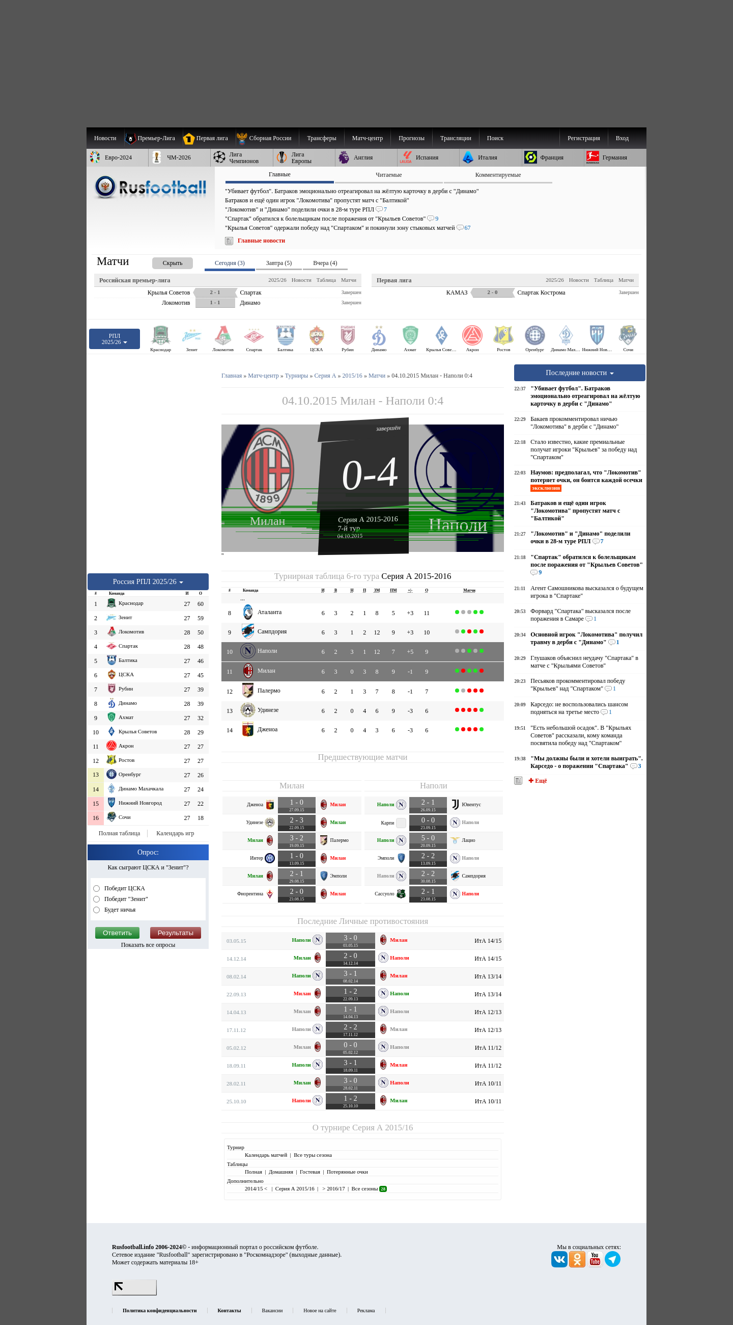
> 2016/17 (333, 1188)
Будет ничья (119, 909)
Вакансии (272, 1310)
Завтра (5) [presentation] (279, 263)
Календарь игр (175, 833)
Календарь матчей (266, 1155)
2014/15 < (257, 1188)
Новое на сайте (319, 1310)
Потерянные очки (347, 1172)
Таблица (326, 280)
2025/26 (277, 280)
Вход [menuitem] (622, 138)
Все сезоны (369, 1188)
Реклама (366, 1310)
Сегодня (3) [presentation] (230, 263)
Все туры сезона (313, 1155)
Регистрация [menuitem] (584, 138)
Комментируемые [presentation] (498, 174)
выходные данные (315, 1254)
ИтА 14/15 (487, 940)
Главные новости (261, 240)
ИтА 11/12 (488, 1047)
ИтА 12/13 (487, 1012)
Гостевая (310, 1172)
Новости (302, 280)
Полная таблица (119, 833)
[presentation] (162, 261)
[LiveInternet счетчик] (134, 1293)
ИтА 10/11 (488, 1083)
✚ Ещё (537, 780)
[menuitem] (267, 138)
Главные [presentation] (280, 174)
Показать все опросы (148, 944)
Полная (253, 1172)
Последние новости (580, 372)
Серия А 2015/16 (382, 1127)
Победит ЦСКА (124, 888)
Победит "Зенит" (125, 899)
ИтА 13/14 (487, 976)
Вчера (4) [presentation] (325, 263)
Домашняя (281, 1172)
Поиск (495, 138)
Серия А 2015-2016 (368, 518)
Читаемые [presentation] (389, 174)
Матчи (348, 280)
